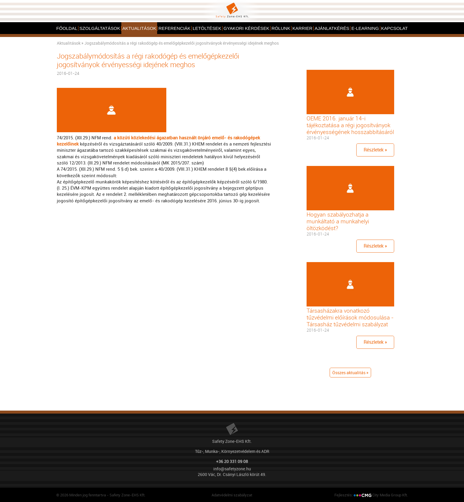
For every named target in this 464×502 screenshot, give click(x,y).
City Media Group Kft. (390, 495)
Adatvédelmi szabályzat (232, 495)
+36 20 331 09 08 (232, 461)
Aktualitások (68, 43)
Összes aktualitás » (350, 372)
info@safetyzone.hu (232, 469)
